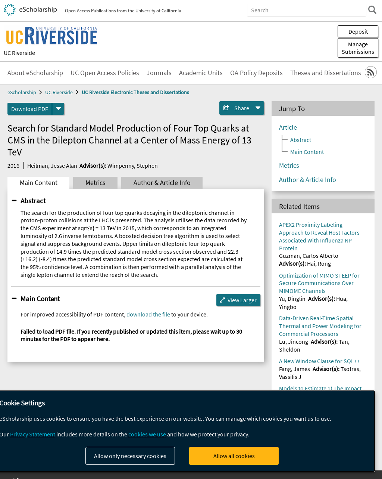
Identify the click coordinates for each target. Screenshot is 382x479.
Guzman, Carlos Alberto (308, 255)
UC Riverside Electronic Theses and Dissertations (135, 92)
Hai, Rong (319, 263)
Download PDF (29, 108)
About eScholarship (35, 73)
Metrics (95, 183)
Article (288, 127)
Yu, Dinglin (292, 298)
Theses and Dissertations (325, 73)
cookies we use (147, 434)
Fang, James (294, 369)
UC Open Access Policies (105, 73)
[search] (372, 10)
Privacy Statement (32, 434)
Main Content (38, 183)
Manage (358, 47)
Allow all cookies (234, 456)
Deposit (358, 31)
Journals (159, 73)
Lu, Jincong (293, 341)
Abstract (33, 200)
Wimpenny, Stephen (132, 165)
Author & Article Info (162, 183)
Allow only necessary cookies (130, 456)
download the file (148, 314)
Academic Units (201, 73)
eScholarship (21, 92)
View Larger (242, 300)
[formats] (58, 109)
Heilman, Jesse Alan (52, 165)
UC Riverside (19, 52)
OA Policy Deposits (256, 73)
